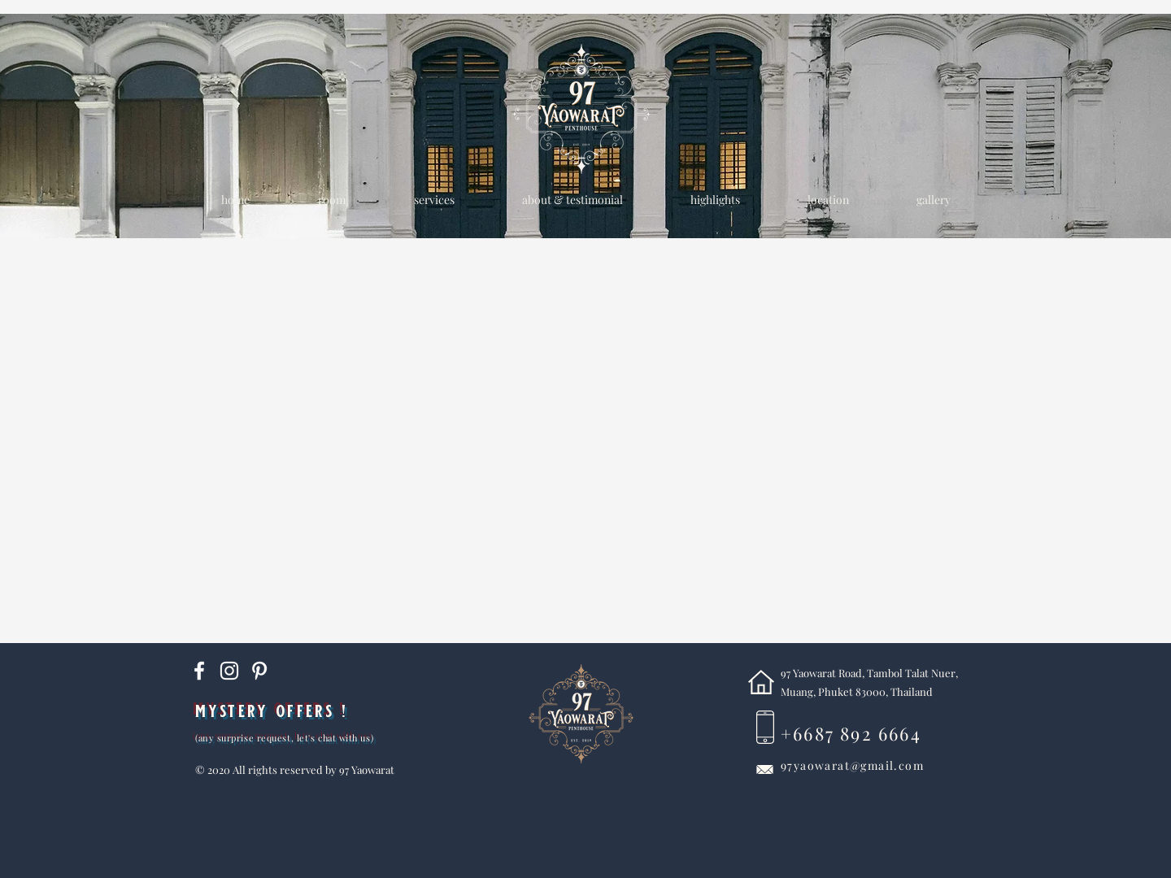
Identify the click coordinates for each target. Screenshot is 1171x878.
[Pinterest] (259, 670)
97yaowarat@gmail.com (852, 765)
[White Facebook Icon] (199, 670)
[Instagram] (229, 670)
